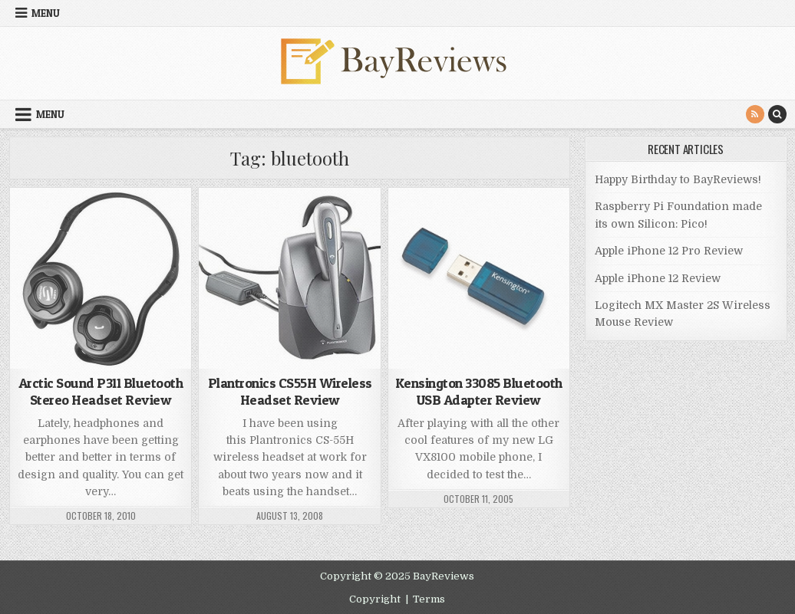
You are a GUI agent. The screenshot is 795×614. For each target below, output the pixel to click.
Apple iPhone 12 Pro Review (669, 251)
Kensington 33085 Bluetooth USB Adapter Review (478, 391)
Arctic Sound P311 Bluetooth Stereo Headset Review (100, 391)
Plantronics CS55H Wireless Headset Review (290, 391)
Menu (45, 13)
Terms (429, 599)
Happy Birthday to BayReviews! (678, 179)
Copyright (375, 599)
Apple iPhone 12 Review (658, 278)
